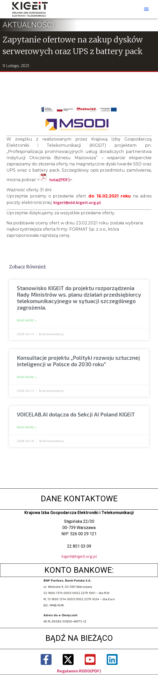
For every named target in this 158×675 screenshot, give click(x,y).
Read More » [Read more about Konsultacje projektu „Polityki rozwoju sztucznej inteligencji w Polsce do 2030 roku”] (27, 377)
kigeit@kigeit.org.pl (79, 556)
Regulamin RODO (73, 670)
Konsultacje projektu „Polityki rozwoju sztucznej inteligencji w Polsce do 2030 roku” (78, 360)
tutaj (54, 179)
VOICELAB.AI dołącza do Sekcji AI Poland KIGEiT (76, 414)
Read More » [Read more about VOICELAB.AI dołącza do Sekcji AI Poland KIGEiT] (27, 427)
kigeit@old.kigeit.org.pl (77, 202)
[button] (146, 9)
